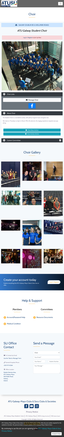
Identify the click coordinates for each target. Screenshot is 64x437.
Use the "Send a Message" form (12, 358)
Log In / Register (27, 37)
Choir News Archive (32, 130)
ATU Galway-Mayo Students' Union (14, 416)
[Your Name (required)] (39, 361)
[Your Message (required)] (46, 368)
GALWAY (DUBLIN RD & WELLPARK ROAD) (32, 25)
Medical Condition (14, 324)
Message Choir (32, 100)
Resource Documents (45, 317)
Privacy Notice (32, 412)
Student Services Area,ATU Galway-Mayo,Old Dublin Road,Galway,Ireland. (10, 376)
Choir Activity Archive (32, 134)
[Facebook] (26, 406)
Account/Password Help (16, 317)
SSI (55, 416)
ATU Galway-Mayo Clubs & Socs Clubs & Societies (32, 401)
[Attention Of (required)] (46, 353)
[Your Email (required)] (46, 357)
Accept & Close (56, 434)
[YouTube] (32, 406)
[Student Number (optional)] (54, 361)
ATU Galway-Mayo (31, 416)
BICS (43, 416)
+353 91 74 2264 (8, 365)
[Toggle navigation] (60, 3)
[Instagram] (37, 406)
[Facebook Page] (32, 105)
